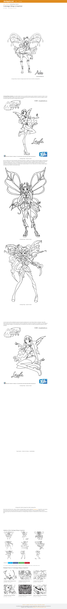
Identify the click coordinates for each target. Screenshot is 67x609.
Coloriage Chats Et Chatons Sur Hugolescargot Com (13, 581)
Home (16, 1)
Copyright (27, 604)
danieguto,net (35, 509)
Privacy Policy (39, 604)
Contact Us (24, 604)
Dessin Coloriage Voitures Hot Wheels (39, 595)
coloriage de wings (8, 565)
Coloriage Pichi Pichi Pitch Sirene (24, 581)
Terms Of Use (32, 604)
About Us (35, 604)
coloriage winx (30, 565)
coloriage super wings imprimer (22, 565)
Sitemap (43, 604)
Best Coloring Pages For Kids (41, 607)
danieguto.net (9, 1)
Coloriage (20, 1)
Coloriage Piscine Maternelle (38, 581)
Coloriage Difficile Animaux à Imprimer (25, 595)
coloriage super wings (14, 565)
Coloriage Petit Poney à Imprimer (9, 595)
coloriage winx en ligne (36, 565)
